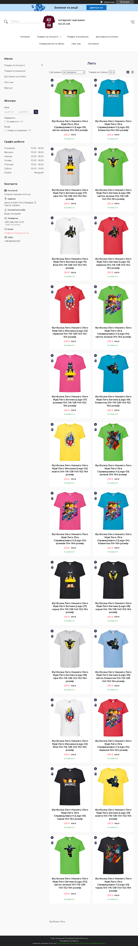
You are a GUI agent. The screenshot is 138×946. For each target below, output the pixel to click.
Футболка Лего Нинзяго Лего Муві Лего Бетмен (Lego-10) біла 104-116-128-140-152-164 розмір (70, 263)
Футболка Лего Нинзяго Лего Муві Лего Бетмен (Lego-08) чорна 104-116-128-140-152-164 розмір (113, 608)
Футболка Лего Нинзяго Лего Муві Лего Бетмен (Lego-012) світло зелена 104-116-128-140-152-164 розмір (70, 883)
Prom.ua (84, 938)
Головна (25, 36)
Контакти (93, 43)
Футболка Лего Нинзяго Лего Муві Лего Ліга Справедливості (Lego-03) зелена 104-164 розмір (113, 470)
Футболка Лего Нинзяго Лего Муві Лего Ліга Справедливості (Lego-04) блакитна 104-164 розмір (113, 539)
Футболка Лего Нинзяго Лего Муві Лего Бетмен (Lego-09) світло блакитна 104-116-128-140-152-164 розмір (113, 677)
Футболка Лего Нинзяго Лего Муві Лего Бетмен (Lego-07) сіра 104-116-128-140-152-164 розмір (70, 195)
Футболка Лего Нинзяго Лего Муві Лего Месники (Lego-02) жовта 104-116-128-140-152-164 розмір (70, 470)
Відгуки (8, 88)
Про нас (76, 43)
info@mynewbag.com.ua (16, 233)
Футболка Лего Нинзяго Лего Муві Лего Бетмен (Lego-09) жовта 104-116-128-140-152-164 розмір (113, 814)
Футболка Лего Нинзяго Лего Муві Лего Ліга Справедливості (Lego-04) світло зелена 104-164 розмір (113, 332)
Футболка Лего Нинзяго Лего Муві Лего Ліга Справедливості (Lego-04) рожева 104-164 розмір (70, 539)
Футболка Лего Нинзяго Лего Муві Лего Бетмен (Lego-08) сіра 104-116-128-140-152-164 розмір (70, 677)
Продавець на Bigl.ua (69, 941)
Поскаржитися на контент (68, 943)
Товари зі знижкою (78, 36)
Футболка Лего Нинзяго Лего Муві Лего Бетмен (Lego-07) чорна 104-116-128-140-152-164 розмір (70, 608)
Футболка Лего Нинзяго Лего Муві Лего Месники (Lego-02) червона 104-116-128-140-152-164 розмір (70, 332)
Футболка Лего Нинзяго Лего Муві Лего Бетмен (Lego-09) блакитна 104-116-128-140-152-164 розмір (113, 401)
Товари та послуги (47, 36)
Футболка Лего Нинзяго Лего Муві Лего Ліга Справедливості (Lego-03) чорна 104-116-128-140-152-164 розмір (113, 884)
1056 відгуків (109, 2)
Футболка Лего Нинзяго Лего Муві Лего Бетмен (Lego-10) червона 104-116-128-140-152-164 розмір (113, 263)
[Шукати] (6, 22)
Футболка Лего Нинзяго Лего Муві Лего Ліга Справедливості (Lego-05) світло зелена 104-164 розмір (70, 126)
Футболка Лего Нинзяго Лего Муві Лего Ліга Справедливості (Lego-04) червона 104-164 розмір (113, 745)
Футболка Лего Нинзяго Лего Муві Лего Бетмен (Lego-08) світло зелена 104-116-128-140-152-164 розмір (113, 195)
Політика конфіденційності (93, 943)
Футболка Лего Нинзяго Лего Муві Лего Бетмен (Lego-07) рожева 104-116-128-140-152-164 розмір (70, 401)
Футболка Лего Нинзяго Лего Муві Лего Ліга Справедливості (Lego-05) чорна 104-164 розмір (70, 814)
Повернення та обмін (51, 43)
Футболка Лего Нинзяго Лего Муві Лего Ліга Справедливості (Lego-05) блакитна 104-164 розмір (113, 126)
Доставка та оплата (107, 36)
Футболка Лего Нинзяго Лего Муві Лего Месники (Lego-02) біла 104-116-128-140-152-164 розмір (70, 745)
